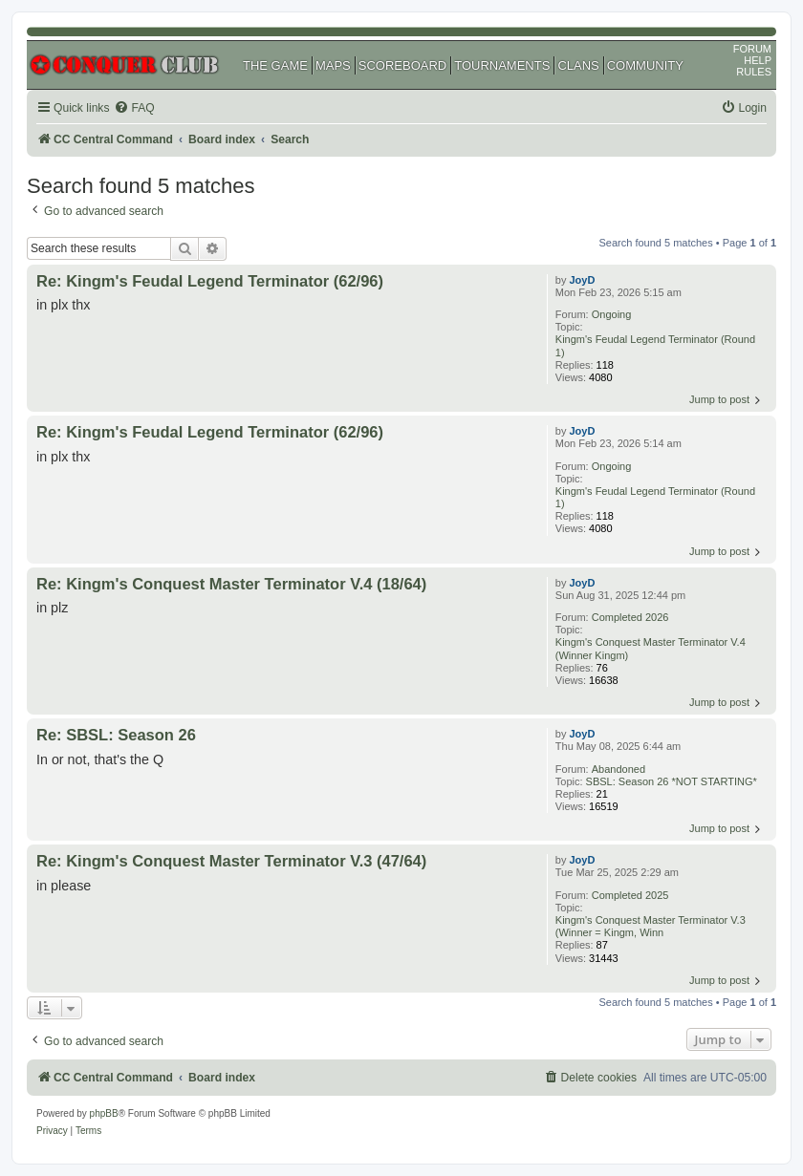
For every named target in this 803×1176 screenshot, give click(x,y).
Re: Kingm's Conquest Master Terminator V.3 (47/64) (231, 860)
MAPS (333, 65)
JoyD (583, 280)
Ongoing (612, 314)
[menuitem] (134, 108)
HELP (757, 60)
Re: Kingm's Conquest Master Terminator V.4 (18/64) (231, 583)
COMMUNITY (645, 65)
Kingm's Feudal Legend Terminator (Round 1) (655, 345)
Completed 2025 (630, 895)
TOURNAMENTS (502, 65)
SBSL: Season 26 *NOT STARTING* (671, 781)
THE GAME (275, 65)
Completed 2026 (630, 617)
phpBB (104, 1113)
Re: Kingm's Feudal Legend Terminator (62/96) (209, 280)
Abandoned (618, 769)
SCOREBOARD (402, 65)
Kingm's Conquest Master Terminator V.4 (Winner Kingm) (650, 648)
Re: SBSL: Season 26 (116, 734)
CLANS (577, 65)
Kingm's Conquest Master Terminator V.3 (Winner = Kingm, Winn (650, 926)
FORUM (752, 48)
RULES (753, 71)
